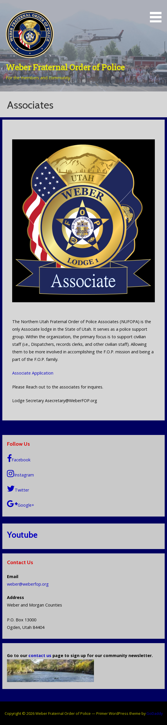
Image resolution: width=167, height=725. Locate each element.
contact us (39, 655)
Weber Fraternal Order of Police (65, 67)
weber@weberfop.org (28, 584)
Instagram (20, 473)
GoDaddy (154, 713)
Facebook (18, 458)
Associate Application (32, 373)
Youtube (22, 535)
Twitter (18, 489)
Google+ (20, 504)
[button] (157, 12)
